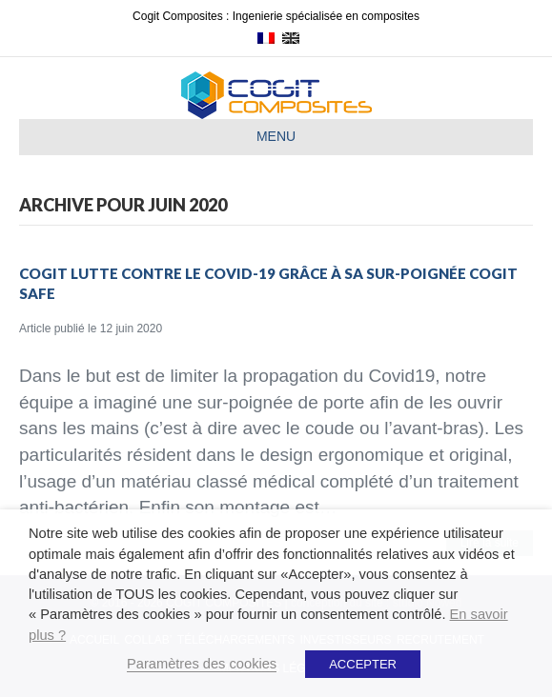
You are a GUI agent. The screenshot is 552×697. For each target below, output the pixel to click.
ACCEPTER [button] (363, 664)
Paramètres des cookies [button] (201, 663)
